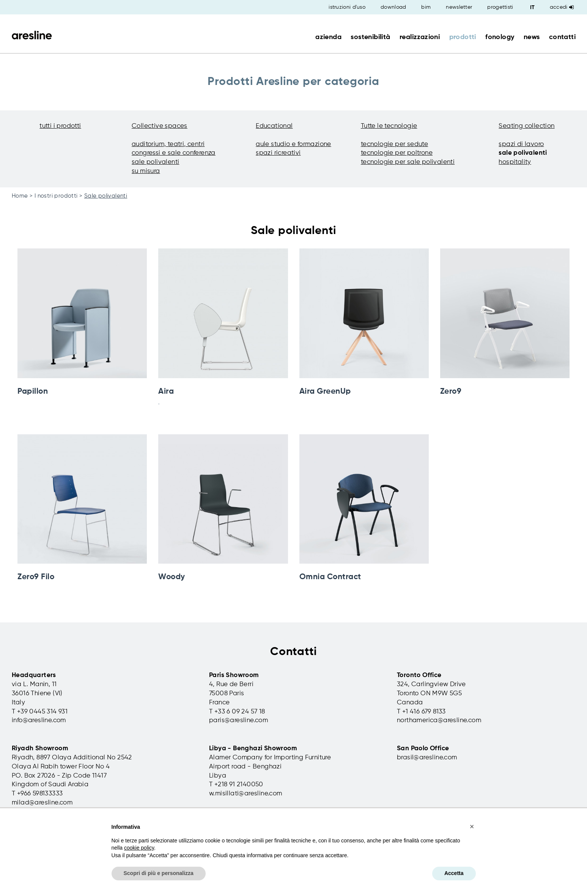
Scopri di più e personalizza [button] (159, 873)
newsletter (459, 7)
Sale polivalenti (105, 196)
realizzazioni (420, 37)
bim (426, 7)
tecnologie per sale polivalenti (408, 162)
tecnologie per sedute (394, 144)
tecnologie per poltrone (397, 153)
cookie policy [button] (139, 848)
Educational (274, 126)
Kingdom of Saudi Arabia (50, 784)
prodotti (462, 37)
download (393, 7)
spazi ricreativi (278, 153)
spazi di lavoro (521, 144)
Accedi (562, 7)
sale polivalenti (155, 162)
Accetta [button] (454, 873)
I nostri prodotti (56, 196)
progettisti (500, 7)
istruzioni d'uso (347, 7)
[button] (472, 826)
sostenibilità (370, 37)
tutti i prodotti (60, 126)
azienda (328, 37)
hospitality (515, 162)
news (532, 37)
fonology (499, 37)
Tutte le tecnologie (389, 126)
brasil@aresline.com (427, 757)
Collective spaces (159, 126)
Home (20, 196)
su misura (146, 171)
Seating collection (526, 126)
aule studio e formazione (293, 144)
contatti (562, 37)
